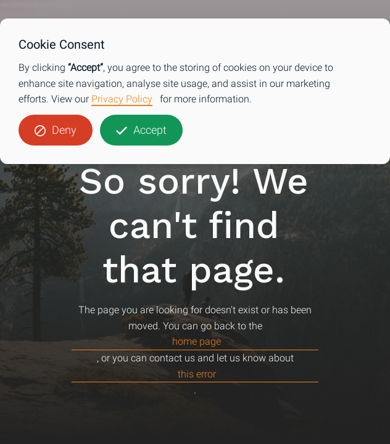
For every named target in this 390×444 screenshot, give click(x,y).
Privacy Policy (121, 99)
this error (197, 374)
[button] (56, 130)
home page (196, 341)
